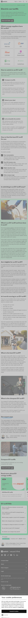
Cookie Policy (21, 607)
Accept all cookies (14, 611)
